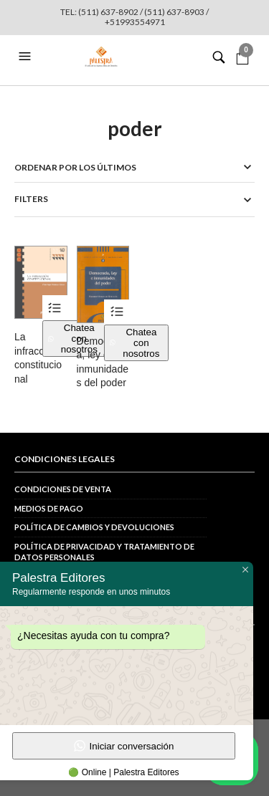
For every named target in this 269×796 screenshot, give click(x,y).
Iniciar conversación (124, 746)
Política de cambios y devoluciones (94, 527)
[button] (26, 56)
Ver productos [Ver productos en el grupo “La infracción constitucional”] (54, 307)
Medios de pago (48, 508)
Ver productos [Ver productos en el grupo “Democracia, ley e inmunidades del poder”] (116, 312)
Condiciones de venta (62, 489)
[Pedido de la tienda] (134, 167)
